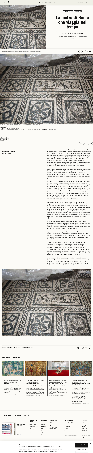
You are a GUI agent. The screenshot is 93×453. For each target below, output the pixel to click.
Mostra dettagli (76, 450)
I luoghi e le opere (68, 11)
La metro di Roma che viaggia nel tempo (72, 22)
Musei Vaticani (32, 377)
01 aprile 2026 (62, 401)
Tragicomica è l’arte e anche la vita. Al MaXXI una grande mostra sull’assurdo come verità (58, 385)
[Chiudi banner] (90, 432)
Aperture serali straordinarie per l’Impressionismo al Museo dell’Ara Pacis (13, 384)
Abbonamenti (80, 2)
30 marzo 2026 (85, 412)
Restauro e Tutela (79, 377)
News (5, 377)
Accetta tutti (77, 434)
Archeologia (78, 11)
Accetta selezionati (77, 438)
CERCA (89, 2)
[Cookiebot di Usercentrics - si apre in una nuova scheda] (9, 450)
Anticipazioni (9, 377)
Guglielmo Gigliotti (8, 398)
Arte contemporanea (57, 377)
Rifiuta (77, 443)
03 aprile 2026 (39, 401)
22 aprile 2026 (17, 398)
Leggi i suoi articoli (6, 152)
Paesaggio (2, 139)
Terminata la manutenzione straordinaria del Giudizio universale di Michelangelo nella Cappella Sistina (80, 387)
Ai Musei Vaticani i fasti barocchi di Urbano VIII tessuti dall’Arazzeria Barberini (34, 385)
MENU (5, 2)
